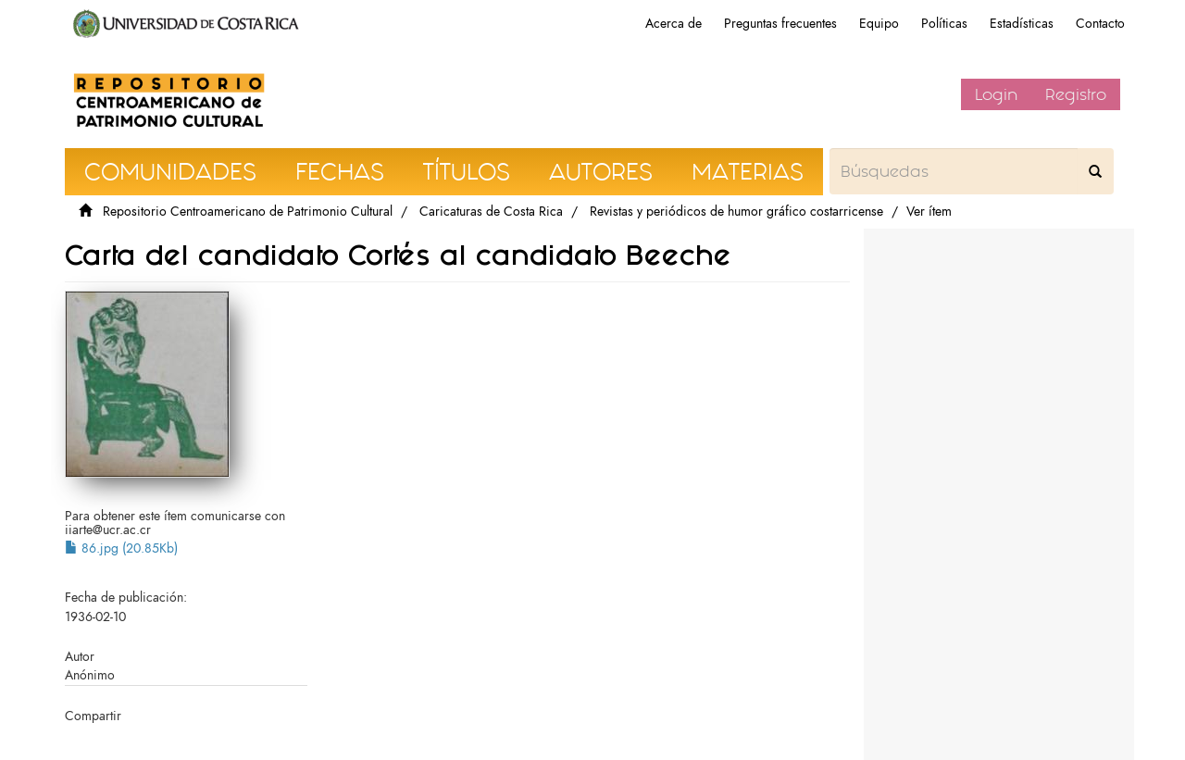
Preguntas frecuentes (780, 23)
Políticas (944, 23)
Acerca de (673, 23)
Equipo (879, 23)
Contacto (1100, 23)
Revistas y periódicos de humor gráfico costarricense (736, 211)
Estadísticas (1022, 23)
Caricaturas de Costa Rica (491, 211)
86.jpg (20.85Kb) (121, 548)
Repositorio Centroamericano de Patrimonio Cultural (248, 211)
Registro (1075, 94)
